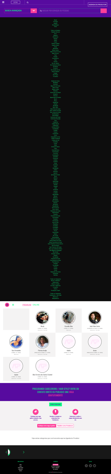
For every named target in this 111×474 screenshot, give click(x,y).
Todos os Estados (55, 30)
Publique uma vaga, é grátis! (46, 426)
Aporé (55, 99)
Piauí (55, 60)
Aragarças (55, 102)
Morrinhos (55, 199)
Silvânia (55, 255)
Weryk (42, 326)
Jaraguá (55, 186)
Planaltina (55, 224)
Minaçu (55, 196)
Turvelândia (55, 265)
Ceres (55, 135)
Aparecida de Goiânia (55, 97)
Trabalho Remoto (55, 32)
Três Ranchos (55, 262)
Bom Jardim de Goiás (55, 110)
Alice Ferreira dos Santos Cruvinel (42, 374)
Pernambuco (55, 58)
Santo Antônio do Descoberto (55, 244)
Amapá (55, 38)
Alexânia (55, 91)
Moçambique (55, 25)
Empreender (60, 472)
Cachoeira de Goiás (55, 117)
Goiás (55, 47)
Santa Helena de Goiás (55, 240)
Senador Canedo (55, 253)
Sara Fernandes (16, 350)
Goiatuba (55, 165)
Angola (55, 23)
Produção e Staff (55, 290)
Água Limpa (55, 87)
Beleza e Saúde (55, 284)
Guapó (55, 166)
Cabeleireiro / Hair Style (55, 295)
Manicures (55, 297)
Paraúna (55, 214)
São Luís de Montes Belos (55, 249)
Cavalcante (55, 133)
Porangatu (55, 227)
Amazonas (55, 37)
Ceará (55, 42)
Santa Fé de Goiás (55, 239)
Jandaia (55, 184)
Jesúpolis (55, 189)
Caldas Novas (55, 123)
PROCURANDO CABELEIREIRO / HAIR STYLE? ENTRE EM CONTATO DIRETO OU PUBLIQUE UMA (55, 392)
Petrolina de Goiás (55, 216)
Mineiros (55, 198)
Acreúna (55, 84)
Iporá (55, 176)
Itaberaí (55, 178)
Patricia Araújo (42, 350)
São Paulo (55, 74)
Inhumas (55, 171)
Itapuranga (55, 181)
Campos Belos (55, 127)
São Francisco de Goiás (55, 247)
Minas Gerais (55, 50)
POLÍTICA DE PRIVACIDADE (55, 466)
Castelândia (55, 128)
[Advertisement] (16, 319)
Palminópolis (55, 212)
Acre (55, 33)
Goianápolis (55, 155)
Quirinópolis (55, 232)
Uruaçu (55, 267)
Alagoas (55, 35)
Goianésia (55, 158)
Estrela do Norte (55, 146)
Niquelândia (55, 206)
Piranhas (55, 219)
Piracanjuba (55, 217)
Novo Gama (55, 209)
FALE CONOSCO (55, 469)
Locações (55, 287)
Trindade (55, 263)
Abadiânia (55, 82)
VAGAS (21, 466)
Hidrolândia (55, 168)
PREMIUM (27, 305)
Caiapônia (55, 122)
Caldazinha (55, 125)
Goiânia (55, 160)
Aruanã (55, 104)
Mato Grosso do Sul (55, 51)
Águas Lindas (55, 89)
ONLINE (36, 305)
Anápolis (55, 94)
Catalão (55, 130)
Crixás (55, 143)
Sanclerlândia (55, 237)
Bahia (55, 40)
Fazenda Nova (55, 150)
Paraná (55, 61)
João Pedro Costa (95, 326)
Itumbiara (55, 183)
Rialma (55, 234)
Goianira (55, 161)
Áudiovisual (55, 282)
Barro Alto (55, 107)
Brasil (55, 20)
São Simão (55, 252)
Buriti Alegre (55, 115)
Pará (55, 55)
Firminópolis (55, 151)
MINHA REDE (20, 469)
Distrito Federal (55, 43)
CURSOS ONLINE (20, 467)
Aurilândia (55, 105)
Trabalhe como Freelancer (65, 426)
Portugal (55, 21)
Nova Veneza (55, 207)
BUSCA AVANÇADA (13, 11)
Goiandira (55, 156)
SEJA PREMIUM (55, 464)
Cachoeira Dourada (55, 118)
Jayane (16, 374)
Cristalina (55, 142)
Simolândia (55, 257)
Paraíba (55, 56)
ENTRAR (15, 2)
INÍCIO (21, 464)
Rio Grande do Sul (55, 70)
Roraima (55, 68)
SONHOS (20, 470)
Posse (55, 230)
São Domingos (55, 245)
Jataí (55, 188)
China (55, 26)
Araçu (55, 100)
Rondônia (55, 66)
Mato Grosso (55, 53)
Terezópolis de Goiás (55, 260)
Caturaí (55, 132)
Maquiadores (55, 298)
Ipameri (55, 173)
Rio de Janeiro (55, 63)
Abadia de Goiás (55, 81)
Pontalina (55, 225)
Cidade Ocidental (55, 138)
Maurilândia (55, 194)
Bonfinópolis (55, 114)
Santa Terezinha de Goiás (55, 242)
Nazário (55, 202)
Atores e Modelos (55, 280)
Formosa (55, 153)
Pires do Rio (55, 222)
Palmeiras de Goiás (55, 211)
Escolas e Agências (56, 285)
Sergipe (55, 73)
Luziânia (55, 193)
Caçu (55, 120)
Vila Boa (55, 275)
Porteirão (55, 229)
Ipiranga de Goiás (55, 174)
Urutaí (55, 270)
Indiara (55, 169)
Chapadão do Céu (55, 137)
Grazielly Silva (69, 326)
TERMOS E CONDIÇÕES (55, 467)
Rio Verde (55, 235)
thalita (69, 350)
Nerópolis (55, 204)
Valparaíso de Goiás (55, 272)
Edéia (55, 145)
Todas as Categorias (55, 279)
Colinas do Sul (55, 140)
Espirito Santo (55, 45)
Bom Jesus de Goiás (55, 112)
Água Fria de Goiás (55, 86)
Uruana (55, 268)
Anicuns (55, 95)
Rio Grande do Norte (55, 65)
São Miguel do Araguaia (55, 250)
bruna (95, 350)
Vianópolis (55, 273)
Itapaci (55, 179)
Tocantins (55, 76)
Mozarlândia (55, 201)
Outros (55, 289)
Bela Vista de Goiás (55, 109)
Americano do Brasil (55, 92)
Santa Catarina (55, 71)
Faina (55, 148)
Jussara (55, 191)
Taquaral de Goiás (55, 258)
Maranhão (55, 48)
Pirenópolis (55, 220)
